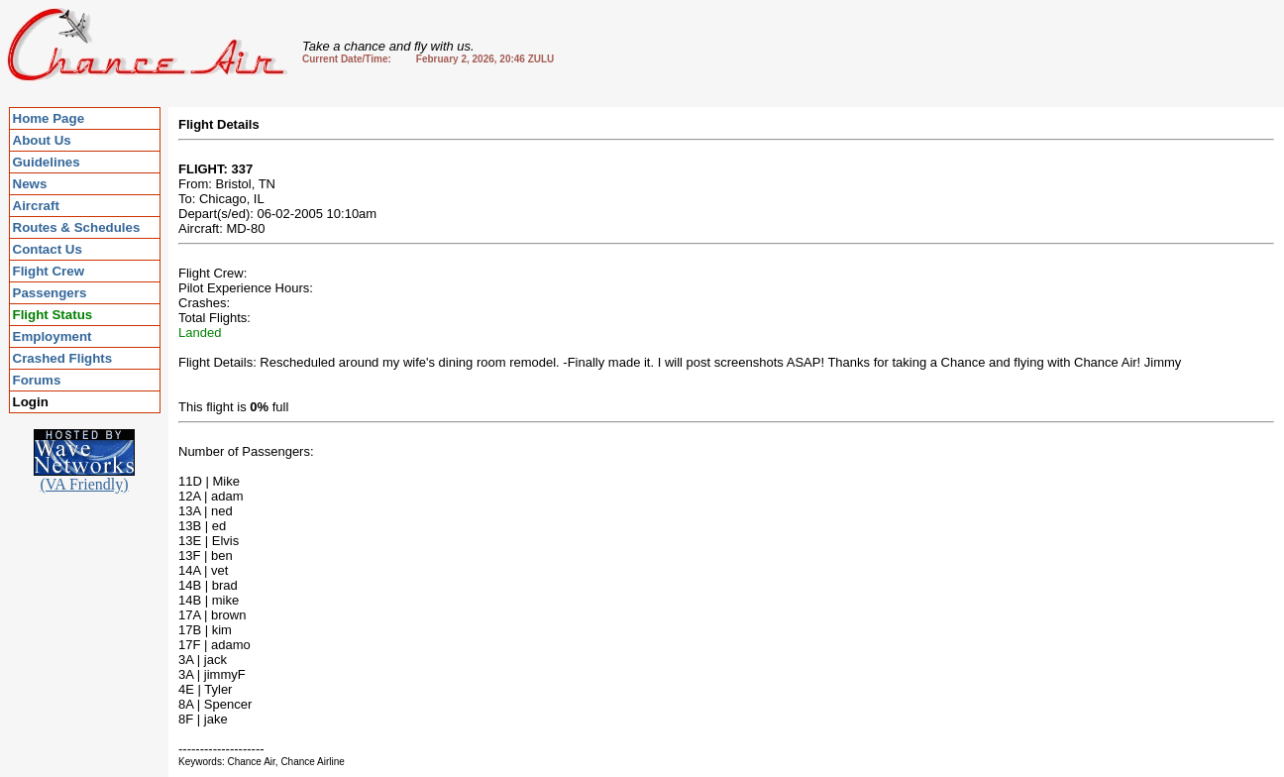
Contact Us (47, 249)
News (30, 183)
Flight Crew (49, 271)
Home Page (49, 118)
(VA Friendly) (84, 477)
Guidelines (46, 162)
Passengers (50, 292)
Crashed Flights (63, 358)
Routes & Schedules (77, 227)
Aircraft (36, 205)
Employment (52, 336)
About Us (42, 140)
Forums (37, 380)
